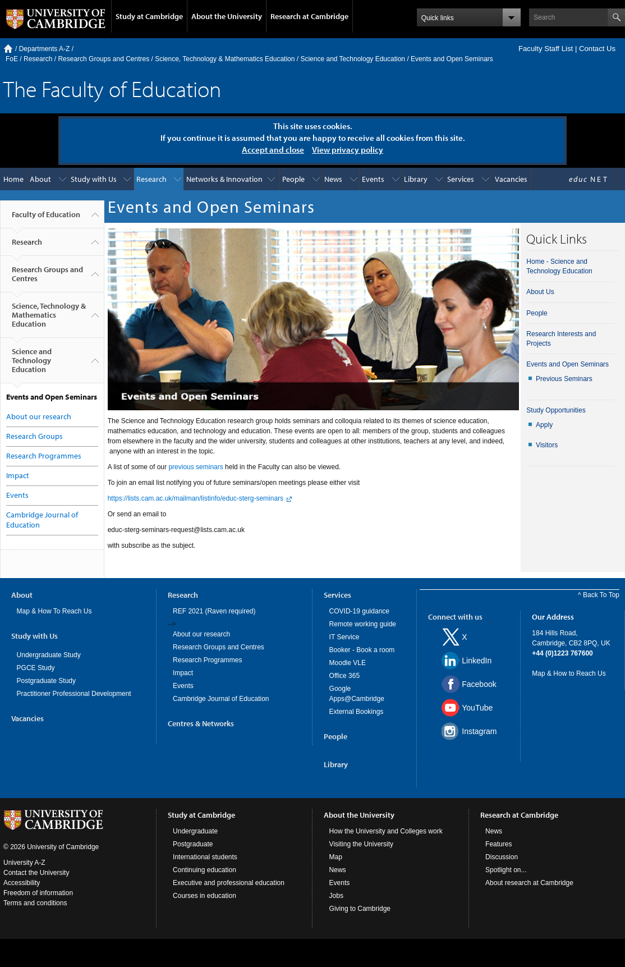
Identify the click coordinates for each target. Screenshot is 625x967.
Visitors (547, 445)
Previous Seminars (564, 379)
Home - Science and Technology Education (559, 266)
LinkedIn (476, 660)
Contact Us (597, 48)
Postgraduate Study (46, 681)
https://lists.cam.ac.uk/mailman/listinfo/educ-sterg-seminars (195, 498)
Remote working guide (362, 624)
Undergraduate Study (49, 655)
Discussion (501, 857)
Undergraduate (195, 831)
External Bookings (356, 712)
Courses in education (204, 896)
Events (373, 179)
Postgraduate (193, 844)
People (293, 179)
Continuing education (204, 870)
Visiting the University (361, 844)
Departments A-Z (44, 49)
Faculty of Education (46, 218)
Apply (544, 425)
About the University (226, 16)
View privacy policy (347, 149)
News (333, 179)
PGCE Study (36, 668)
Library (416, 179)
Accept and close (273, 149)
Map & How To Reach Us (54, 611)
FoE (12, 59)
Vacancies (511, 179)
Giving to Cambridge (359, 909)
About (40, 179)
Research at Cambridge (309, 16)
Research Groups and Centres (103, 59)
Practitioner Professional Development (74, 694)
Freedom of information (38, 893)
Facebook (479, 684)
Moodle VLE (347, 663)
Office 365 (344, 676)
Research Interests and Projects (561, 338)
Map (335, 857)
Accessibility (21, 883)
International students (205, 857)
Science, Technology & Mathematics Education (225, 59)
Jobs (336, 896)
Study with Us (94, 179)
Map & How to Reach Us (568, 673)
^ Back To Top (598, 595)
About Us (540, 292)
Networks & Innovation (224, 179)
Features (498, 844)
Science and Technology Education (352, 59)
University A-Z (24, 863)
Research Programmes (43, 456)
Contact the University (36, 873)
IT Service (344, 637)
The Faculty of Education (112, 88)
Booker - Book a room (362, 650)
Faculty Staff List (545, 48)
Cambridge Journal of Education (221, 699)
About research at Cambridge (529, 883)
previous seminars (195, 467)
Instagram (479, 731)
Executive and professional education (228, 883)
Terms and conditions (35, 903)
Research (38, 59)
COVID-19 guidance (359, 611)
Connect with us (455, 617)
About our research (38, 416)
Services (460, 179)
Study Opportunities (555, 410)
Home (8, 48)
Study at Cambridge (149, 16)
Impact (17, 475)
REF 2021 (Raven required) (214, 611)
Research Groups (34, 436)
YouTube (477, 707)
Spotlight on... (505, 870)
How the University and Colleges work (386, 831)
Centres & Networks (201, 723)
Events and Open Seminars (567, 364)
